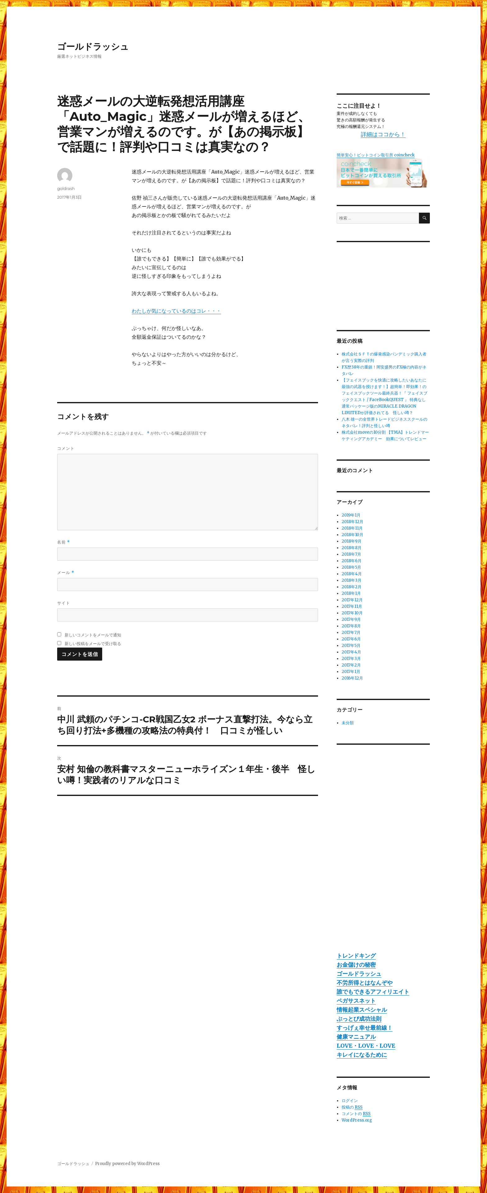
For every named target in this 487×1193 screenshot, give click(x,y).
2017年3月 (351, 658)
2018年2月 (352, 587)
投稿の (352, 1107)
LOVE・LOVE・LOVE (366, 1045)
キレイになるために (362, 1054)
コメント (66, 448)
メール (65, 572)
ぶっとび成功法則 (359, 1018)
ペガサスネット (356, 1000)
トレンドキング (356, 955)
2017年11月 (352, 606)
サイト (63, 602)
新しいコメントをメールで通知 (93, 634)
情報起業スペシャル (362, 1009)
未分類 (348, 722)
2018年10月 (352, 534)
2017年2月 (351, 665)
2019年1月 (351, 515)
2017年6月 (351, 639)
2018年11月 (352, 528)
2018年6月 (352, 560)
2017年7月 (351, 632)
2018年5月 (351, 567)
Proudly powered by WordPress (127, 1163)
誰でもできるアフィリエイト (373, 991)
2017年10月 (352, 613)
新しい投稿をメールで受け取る (93, 643)
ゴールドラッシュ (93, 46)
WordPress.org (357, 1120)
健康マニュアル (356, 1036)
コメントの (356, 1114)
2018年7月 (351, 554)
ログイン (350, 1100)
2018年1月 (351, 593)
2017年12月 (352, 600)
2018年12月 (352, 521)
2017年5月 (351, 645)
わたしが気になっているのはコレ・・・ (176, 311)
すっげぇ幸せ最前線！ (365, 1027)
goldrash (66, 188)
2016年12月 (352, 678)
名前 (63, 542)
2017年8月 (351, 626)
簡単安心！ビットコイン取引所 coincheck (376, 155)
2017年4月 (351, 652)
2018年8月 (352, 547)
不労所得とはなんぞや (365, 982)
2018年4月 (352, 573)
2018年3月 (352, 580)
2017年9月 (351, 619)
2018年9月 (352, 541)
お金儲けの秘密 (356, 964)
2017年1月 (351, 671)
